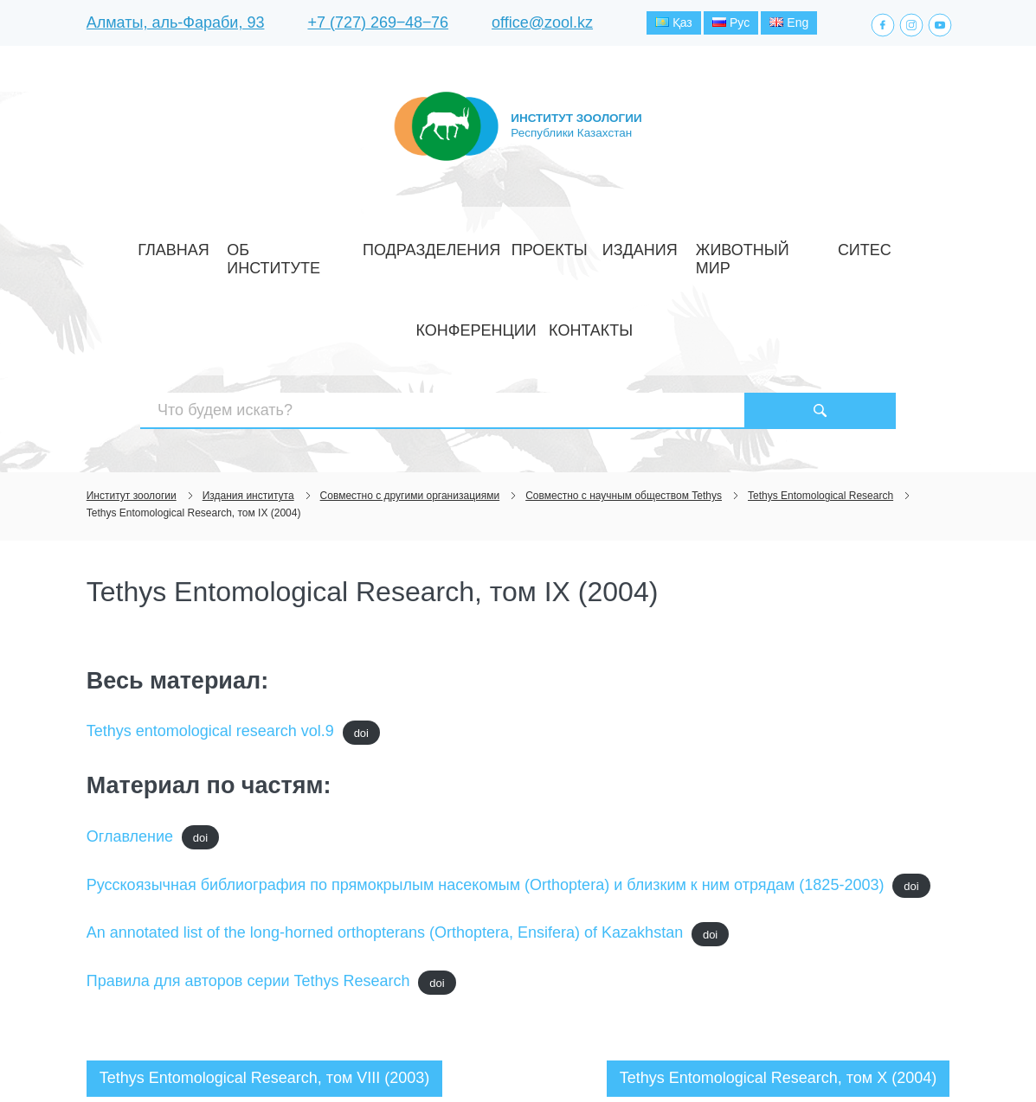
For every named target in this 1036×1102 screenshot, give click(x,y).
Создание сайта (840, 1057)
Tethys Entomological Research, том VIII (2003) (265, 956)
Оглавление (130, 715)
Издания (524, 245)
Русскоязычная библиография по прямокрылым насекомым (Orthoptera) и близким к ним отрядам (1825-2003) (486, 763)
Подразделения (359, 245)
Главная (165, 245)
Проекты (453, 245)
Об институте (250, 245)
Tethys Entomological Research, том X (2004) (778, 956)
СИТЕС (698, 245)
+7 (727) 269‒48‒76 (377, 25)
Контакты (866, 245)
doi (361, 611)
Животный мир (615, 245)
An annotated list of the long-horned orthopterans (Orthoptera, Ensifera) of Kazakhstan (385, 811)
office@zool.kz (542, 25)
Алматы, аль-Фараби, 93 (176, 25)
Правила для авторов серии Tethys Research (248, 859)
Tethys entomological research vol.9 (210, 609)
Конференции (776, 245)
